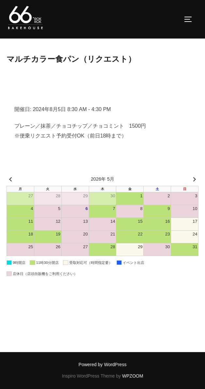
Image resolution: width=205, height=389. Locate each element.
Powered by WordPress (103, 364)
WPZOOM (132, 376)
